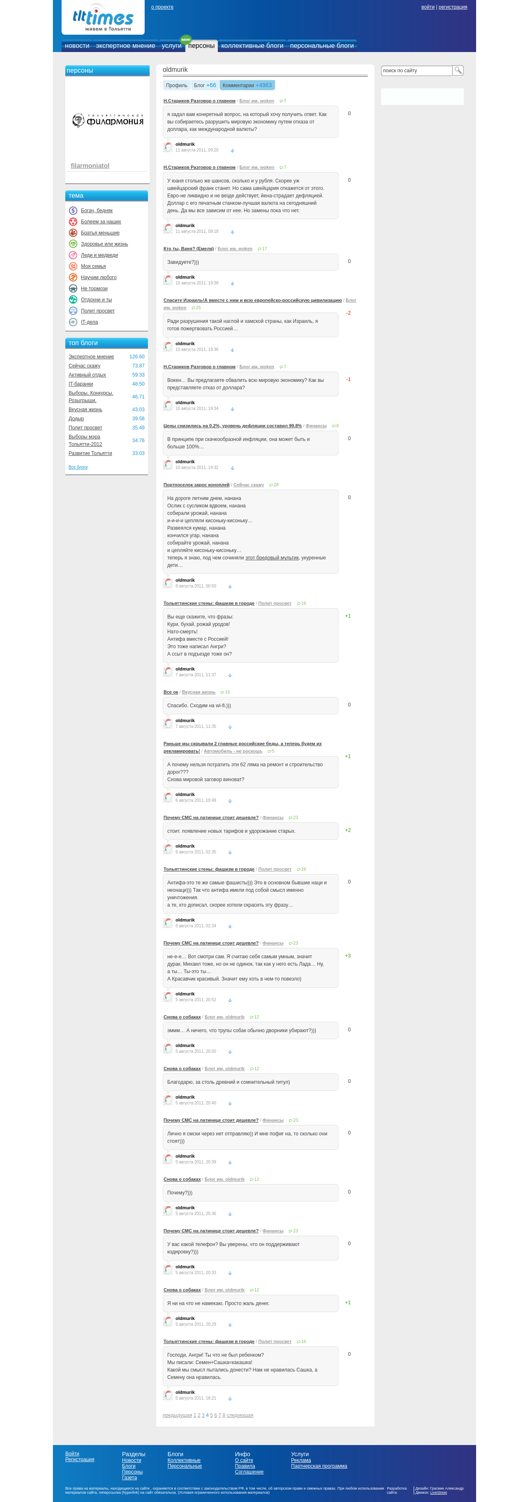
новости (77, 45)
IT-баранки (81, 384)
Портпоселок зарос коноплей (197, 484)
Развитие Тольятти (90, 453)
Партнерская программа (319, 1466)
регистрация (452, 7)
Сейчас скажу (84, 366)
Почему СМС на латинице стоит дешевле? (211, 817)
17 (264, 248)
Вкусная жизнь (85, 409)
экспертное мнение (125, 45)
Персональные (185, 1466)
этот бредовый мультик (272, 558)
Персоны (132, 1472)
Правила (245, 1466)
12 (256, 1016)
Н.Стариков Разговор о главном (200, 100)
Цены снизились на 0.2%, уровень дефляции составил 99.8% (233, 425)
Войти (72, 1454)
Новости (131, 1460)
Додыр (76, 419)
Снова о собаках (182, 1016)
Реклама (301, 1460)
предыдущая (177, 1415)
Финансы (316, 425)
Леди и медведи (99, 255)
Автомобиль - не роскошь (233, 751)
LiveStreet (438, 1492)
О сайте (244, 1460)
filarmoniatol (90, 165)
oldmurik (175, 69)
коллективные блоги (252, 45)
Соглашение (249, 1472)
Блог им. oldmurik (225, 1016)
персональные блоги (322, 45)
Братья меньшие (100, 233)
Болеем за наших (101, 222)
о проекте (162, 7)
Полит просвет (97, 311)
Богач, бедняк (97, 210)
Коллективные (184, 1460)
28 (276, 484)
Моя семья (93, 266)
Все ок (171, 691)
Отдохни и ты (96, 300)
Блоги (129, 1466)
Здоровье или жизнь (104, 244)
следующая (240, 1415)
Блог (199, 86)
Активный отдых (87, 375)
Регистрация (79, 1459)
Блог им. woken (256, 100)
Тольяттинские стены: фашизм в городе (209, 603)
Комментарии (238, 86)
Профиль (177, 86)
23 (295, 817)
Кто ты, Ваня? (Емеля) (189, 248)
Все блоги (78, 467)
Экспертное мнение (91, 357)
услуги (172, 45)
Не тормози (94, 288)
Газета (129, 1478)
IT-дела (89, 322)
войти (428, 7)
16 (303, 603)
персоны (201, 45)
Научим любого (99, 277)
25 (198, 307)
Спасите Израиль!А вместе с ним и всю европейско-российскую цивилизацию (253, 300)
